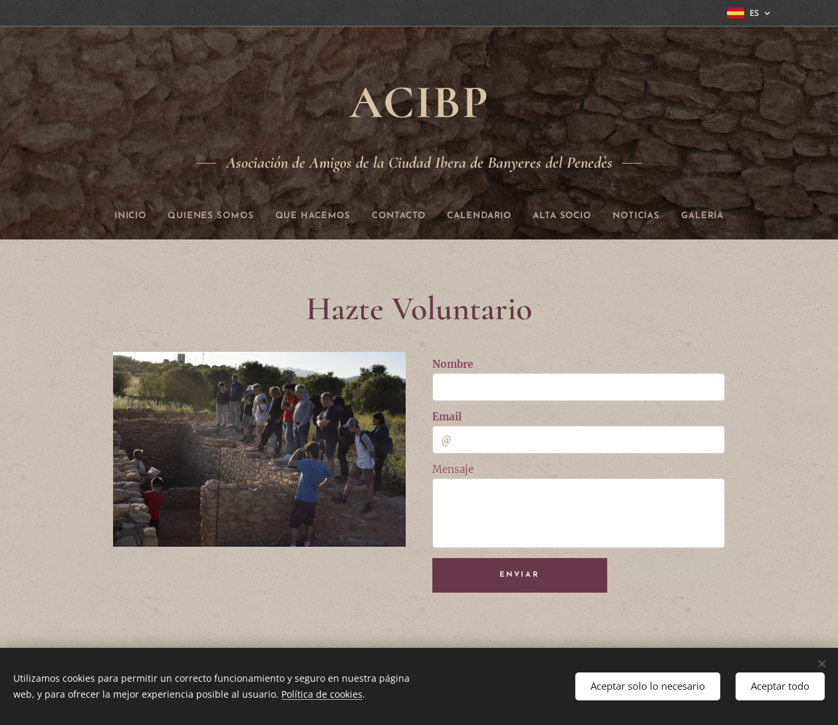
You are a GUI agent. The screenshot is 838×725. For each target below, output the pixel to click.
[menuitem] (104, 216)
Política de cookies (321, 694)
